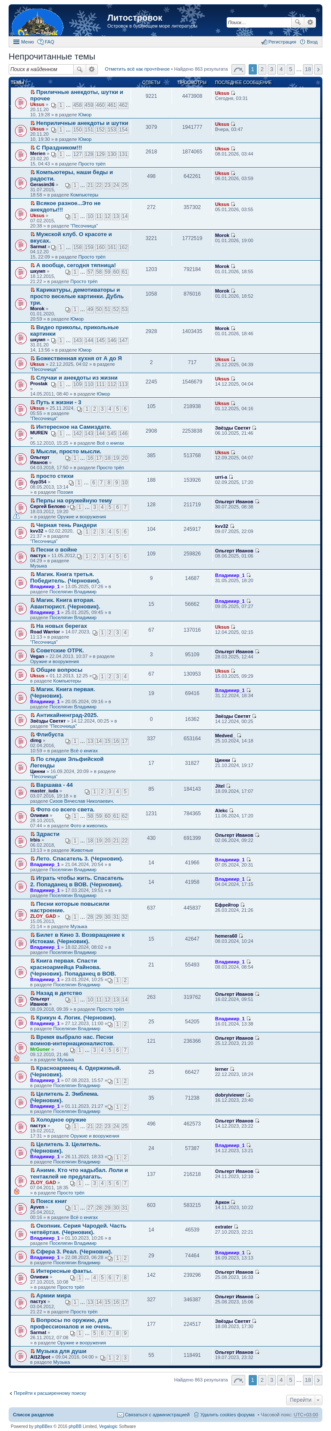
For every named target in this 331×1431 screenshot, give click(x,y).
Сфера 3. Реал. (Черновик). (74, 1251)
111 (100, 384)
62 (125, 816)
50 (99, 309)
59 (107, 272)
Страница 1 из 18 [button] (238, 69)
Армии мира (53, 1295)
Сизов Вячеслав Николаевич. (82, 801)
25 (125, 185)
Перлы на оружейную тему (74, 500)
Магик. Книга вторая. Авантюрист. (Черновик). (65, 603)
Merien (37, 153)
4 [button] (281, 69)
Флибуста (50, 734)
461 (112, 105)
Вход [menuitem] (312, 41)
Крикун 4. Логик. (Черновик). (76, 1017)
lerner (221, 1069)
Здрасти (47, 834)
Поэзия (65, 492)
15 (107, 741)
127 (77, 154)
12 (107, 216)
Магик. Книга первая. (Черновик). (62, 692)
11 (99, 216)
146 (112, 340)
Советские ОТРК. (60, 650)
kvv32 (37, 530)
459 (89, 105)
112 (112, 384)
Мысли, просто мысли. (68, 451)
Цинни (37, 771)
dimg (35, 740)
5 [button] (290, 69)
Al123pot (40, 1356)
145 (100, 340)
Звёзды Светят (232, 427)
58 (99, 272)
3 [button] (271, 69)
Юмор (85, 114)
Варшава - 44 (54, 785)
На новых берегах (61, 626)
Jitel (220, 786)
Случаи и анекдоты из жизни (77, 377)
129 (100, 154)
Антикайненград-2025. (67, 715)
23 (107, 185)
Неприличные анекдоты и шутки (82, 123)
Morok (222, 235)
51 (107, 309)
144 (89, 340)
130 (112, 154)
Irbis (35, 839)
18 (107, 458)
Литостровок (134, 17)
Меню (27, 41)
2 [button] (262, 69)
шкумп (37, 271)
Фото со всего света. (65, 809)
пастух (38, 555)
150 (77, 130)
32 (125, 917)
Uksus (37, 104)
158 (77, 247)
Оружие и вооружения (81, 516)
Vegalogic (108, 1426)
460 (100, 105)
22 (99, 185)
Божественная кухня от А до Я (79, 358)
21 (90, 185)
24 (116, 185)
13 (116, 216)
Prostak (38, 383)
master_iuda (44, 790)
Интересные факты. (64, 1271)
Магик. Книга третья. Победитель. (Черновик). (65, 577)
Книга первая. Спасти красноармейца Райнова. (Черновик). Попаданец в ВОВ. (73, 967)
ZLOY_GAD (43, 916)
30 (107, 917)
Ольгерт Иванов (40, 460)
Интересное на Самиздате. (73, 427)
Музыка (38, 565)
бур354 (38, 481)
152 (100, 130)
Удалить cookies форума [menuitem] (227, 1414)
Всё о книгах (111, 443)
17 (99, 458)
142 (77, 433)
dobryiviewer (229, 1094)
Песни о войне (56, 549)
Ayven (37, 1207)
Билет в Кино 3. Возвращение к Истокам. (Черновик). (77, 938)
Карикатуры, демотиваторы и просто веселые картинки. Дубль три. (77, 296)
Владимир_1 (45, 586)
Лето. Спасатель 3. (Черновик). (79, 858)
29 (99, 917)
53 (125, 309)
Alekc (221, 810)
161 (112, 247)
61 (125, 272)
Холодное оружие (61, 1119)
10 (90, 216)
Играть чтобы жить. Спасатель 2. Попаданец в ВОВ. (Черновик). (77, 881)
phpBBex (44, 1426)
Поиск (297, 22)
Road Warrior (45, 631)
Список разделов (33, 1414)
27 (90, 1208)
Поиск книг (51, 1201)
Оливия (39, 815)
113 (123, 384)
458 (77, 105)
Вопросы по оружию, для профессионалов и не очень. (71, 1323)
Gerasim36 (42, 184)
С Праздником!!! (59, 147)
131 (123, 154)
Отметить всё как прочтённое (137, 69)
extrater (223, 1226)
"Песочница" (84, 225)
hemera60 (226, 935)
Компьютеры (84, 194)
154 (123, 130)
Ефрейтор (227, 904)
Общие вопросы (59, 670)
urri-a (221, 477)
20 (125, 458)
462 (123, 105)
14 (125, 216)
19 (116, 458)
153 (112, 130)
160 (100, 247)
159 (89, 247)
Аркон (222, 1202)
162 (123, 247)
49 (90, 309)
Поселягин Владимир (73, 591)
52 (116, 309)
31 (116, 917)
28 (90, 917)
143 (77, 340)
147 (123, 340)
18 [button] (308, 69)
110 (89, 384)
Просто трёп (92, 163)
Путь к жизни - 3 (58, 402)
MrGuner (40, 1049)
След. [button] (318, 69)
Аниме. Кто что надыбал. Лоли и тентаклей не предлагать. (79, 1173)
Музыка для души (61, 1351)
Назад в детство (59, 993)
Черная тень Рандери (66, 525)
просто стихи (55, 476)
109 (77, 384)
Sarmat (38, 246)
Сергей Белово (48, 506)
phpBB (75, 1426)
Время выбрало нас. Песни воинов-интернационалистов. (72, 1040)
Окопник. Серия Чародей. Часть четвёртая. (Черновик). (78, 1228)
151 (89, 130)
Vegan (37, 656)
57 (90, 272)
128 (89, 154)
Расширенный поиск (310, 22)
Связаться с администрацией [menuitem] (157, 1414)
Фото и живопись (88, 825)
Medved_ (225, 735)
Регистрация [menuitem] (282, 41)
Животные (81, 850)
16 (90, 458)
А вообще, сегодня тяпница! (76, 265)
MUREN (38, 432)
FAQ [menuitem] (49, 41)
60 (116, 272)
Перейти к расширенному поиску (50, 1393)
